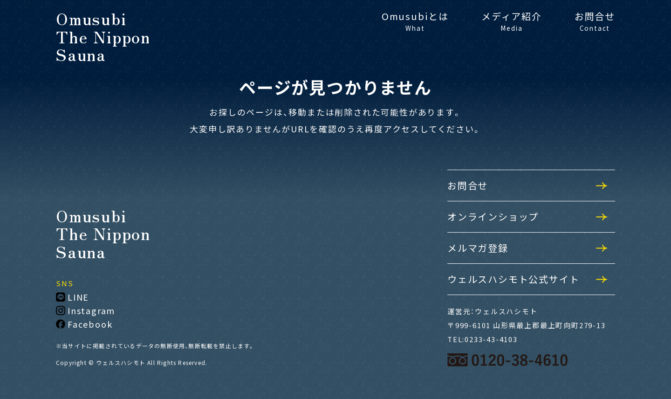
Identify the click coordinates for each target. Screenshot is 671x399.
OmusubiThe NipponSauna (103, 36)
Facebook (84, 324)
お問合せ (595, 21)
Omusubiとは (415, 21)
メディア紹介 (511, 21)
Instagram (85, 310)
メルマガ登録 (477, 248)
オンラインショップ (493, 216)
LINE (72, 297)
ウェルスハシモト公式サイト (513, 279)
